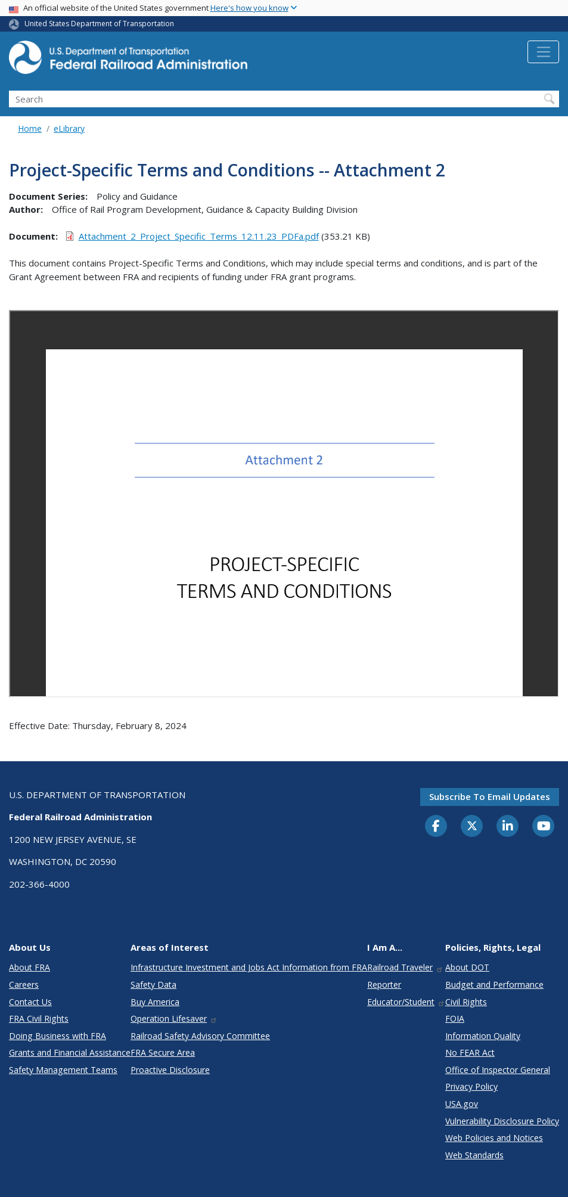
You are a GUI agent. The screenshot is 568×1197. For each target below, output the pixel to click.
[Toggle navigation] (543, 52)
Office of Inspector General (497, 1069)
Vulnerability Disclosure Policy (502, 1121)
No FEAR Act (470, 1052)
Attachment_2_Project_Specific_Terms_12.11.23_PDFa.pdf (199, 236)
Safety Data (153, 984)
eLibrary (69, 128)
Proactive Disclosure (170, 1069)
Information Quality (482, 1035)
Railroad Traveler (405, 967)
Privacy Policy (471, 1086)
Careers (24, 984)
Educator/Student (406, 1001)
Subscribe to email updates (489, 796)
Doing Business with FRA (57, 1035)
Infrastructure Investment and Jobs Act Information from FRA (249, 967)
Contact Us (30, 1001)
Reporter (384, 984)
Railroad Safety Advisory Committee (200, 1035)
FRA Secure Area (163, 1052)
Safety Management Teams (63, 1069)
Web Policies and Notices (494, 1137)
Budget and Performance (494, 984)
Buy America (155, 1001)
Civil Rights (466, 1001)
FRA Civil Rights (39, 1018)
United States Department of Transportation (99, 23)
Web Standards (474, 1155)
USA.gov (461, 1103)
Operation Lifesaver (174, 1018)
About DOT (467, 967)
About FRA (29, 967)
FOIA (454, 1018)
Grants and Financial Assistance (70, 1052)
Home (30, 128)
